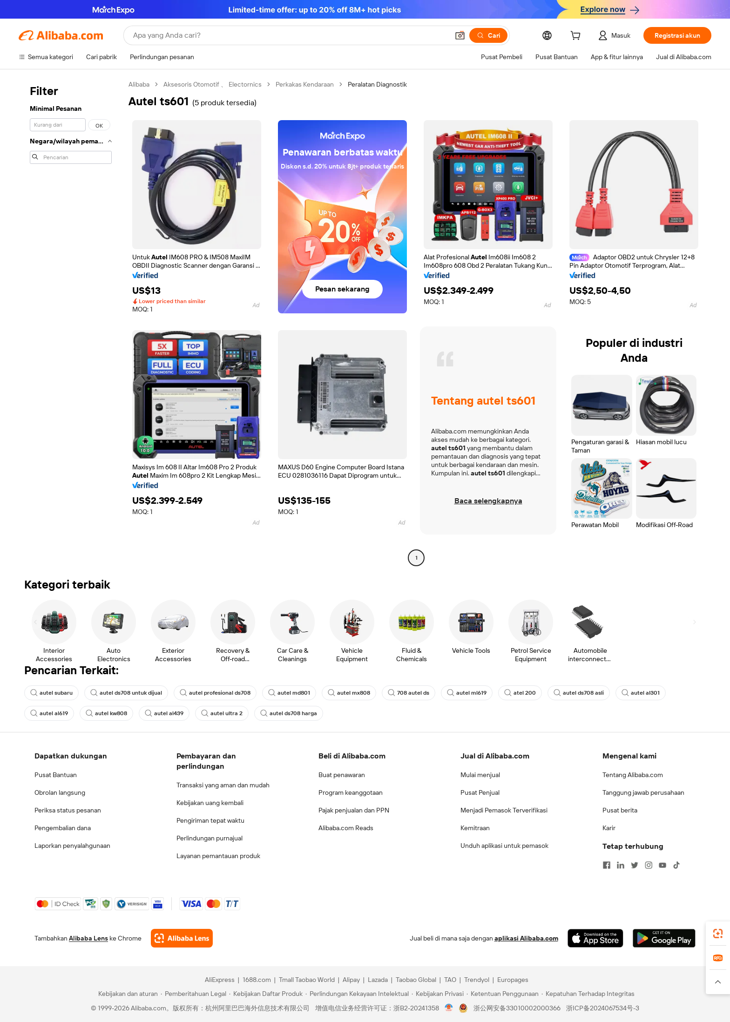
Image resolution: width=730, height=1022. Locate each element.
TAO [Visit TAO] (450, 979)
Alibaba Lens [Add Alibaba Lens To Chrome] (88, 938)
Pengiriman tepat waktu (210, 820)
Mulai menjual (480, 774)
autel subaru (51, 693)
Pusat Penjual (480, 792)
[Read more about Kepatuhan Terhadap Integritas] (588, 993)
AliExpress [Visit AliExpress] (220, 979)
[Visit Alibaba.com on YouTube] (662, 865)
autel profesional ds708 (215, 693)
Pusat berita (619, 810)
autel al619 (49, 713)
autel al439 (164, 713)
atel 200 (520, 693)
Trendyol (476, 979)
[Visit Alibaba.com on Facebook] (606, 865)
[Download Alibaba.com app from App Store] (595, 938)
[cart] (577, 37)
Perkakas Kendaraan (305, 84)
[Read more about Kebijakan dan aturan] (126, 993)
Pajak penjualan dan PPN (353, 810)
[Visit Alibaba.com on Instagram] (648, 865)
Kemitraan (475, 828)
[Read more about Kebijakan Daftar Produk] (266, 993)
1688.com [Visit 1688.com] (257, 979)
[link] (718, 933)
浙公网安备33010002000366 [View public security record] (517, 1008)
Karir (608, 828)
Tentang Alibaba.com (632, 774)
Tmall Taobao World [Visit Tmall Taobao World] (307, 979)
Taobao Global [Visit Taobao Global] (416, 979)
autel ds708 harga (288, 713)
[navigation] (70, 322)
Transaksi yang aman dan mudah (223, 785)
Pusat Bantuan (55, 774)
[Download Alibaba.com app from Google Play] (664, 938)
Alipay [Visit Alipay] (351, 979)
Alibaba (138, 84)
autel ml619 (467, 693)
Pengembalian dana (62, 828)
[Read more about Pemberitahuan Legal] (193, 993)
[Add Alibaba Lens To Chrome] (182, 938)
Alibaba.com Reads (345, 828)
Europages (512, 979)
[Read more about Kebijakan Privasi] (438, 993)
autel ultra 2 (222, 713)
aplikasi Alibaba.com (526, 938)
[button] (460, 35)
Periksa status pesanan (67, 810)
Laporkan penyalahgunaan (72, 845)
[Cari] (488, 35)
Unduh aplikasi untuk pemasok (504, 845)
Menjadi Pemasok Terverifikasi (504, 810)
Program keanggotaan (350, 792)
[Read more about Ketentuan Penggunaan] (502, 993)
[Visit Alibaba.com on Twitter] (634, 865)
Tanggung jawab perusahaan (643, 792)
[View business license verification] (449, 1008)
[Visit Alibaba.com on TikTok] (676, 865)
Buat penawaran (341, 774)
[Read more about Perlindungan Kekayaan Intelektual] (357, 993)
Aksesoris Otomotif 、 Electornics (212, 84)
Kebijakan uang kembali (209, 802)
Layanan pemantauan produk (218, 856)
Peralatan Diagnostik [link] (377, 84)
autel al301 (641, 693)
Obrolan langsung (59, 792)
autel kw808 (106, 713)
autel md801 (289, 693)
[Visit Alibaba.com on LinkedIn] (620, 865)
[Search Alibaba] (290, 35)
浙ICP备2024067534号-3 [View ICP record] (602, 1008)
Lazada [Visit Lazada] (378, 979)
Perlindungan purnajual (209, 838)
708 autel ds (408, 693)
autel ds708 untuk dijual (126, 693)
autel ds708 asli (579, 693)
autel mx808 (349, 693)
